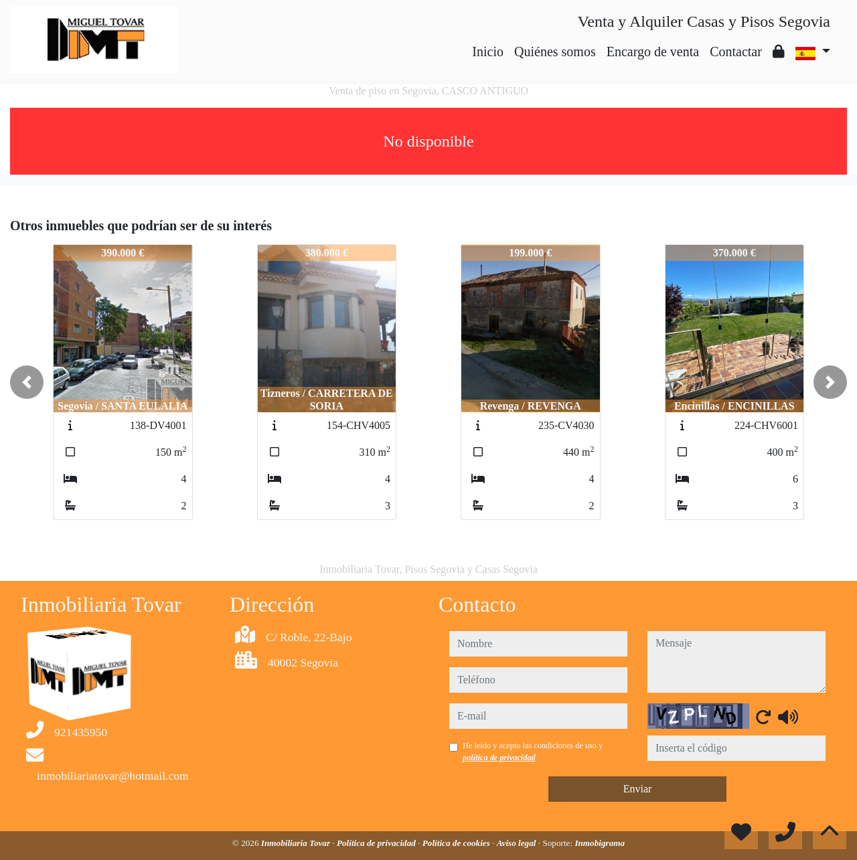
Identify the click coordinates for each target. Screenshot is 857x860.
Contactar (736, 51)
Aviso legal (517, 843)
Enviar (637, 788)
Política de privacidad (377, 843)
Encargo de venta (653, 51)
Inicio (487, 51)
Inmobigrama (599, 843)
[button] (27, 382)
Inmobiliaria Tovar (297, 843)
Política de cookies (457, 843)
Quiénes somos (555, 51)
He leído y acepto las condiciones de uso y (533, 751)
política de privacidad (499, 757)
